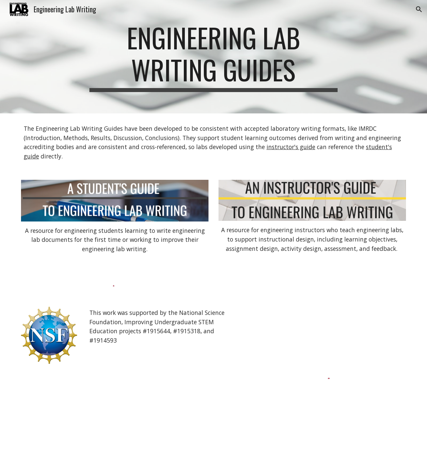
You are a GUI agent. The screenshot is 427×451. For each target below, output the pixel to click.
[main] (213, 57)
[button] (419, 9)
